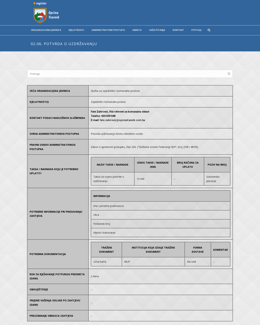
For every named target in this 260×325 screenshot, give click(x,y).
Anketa (137, 30)
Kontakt (178, 30)
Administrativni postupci (108, 30)
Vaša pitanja (157, 30)
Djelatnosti (76, 30)
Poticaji (196, 30)
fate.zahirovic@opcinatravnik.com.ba (122, 120)
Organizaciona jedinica (46, 30)
